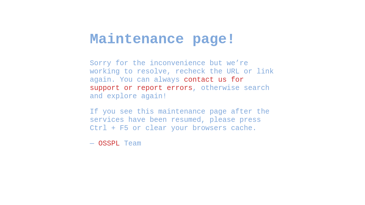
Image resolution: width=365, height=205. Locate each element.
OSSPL (109, 144)
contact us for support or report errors (167, 84)
